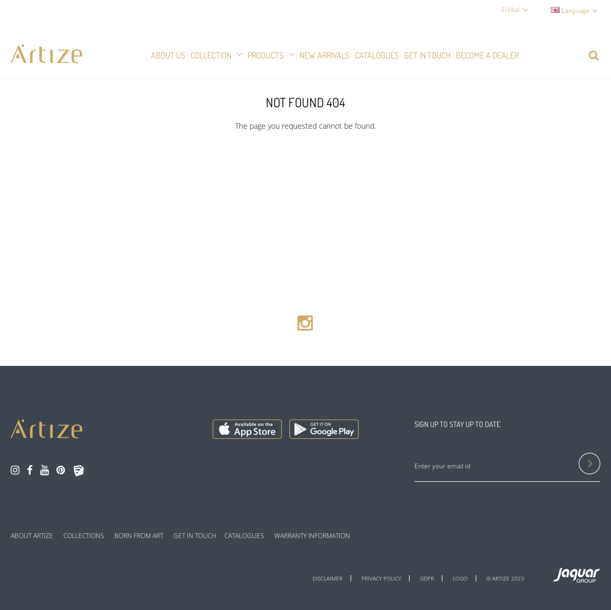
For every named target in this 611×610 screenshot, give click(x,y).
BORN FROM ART (138, 536)
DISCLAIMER (327, 578)
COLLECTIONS (83, 536)
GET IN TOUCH (194, 536)
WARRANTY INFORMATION (312, 536)
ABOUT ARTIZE (32, 536)
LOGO (460, 578)
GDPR (427, 578)
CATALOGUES (244, 536)
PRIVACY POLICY (381, 578)
